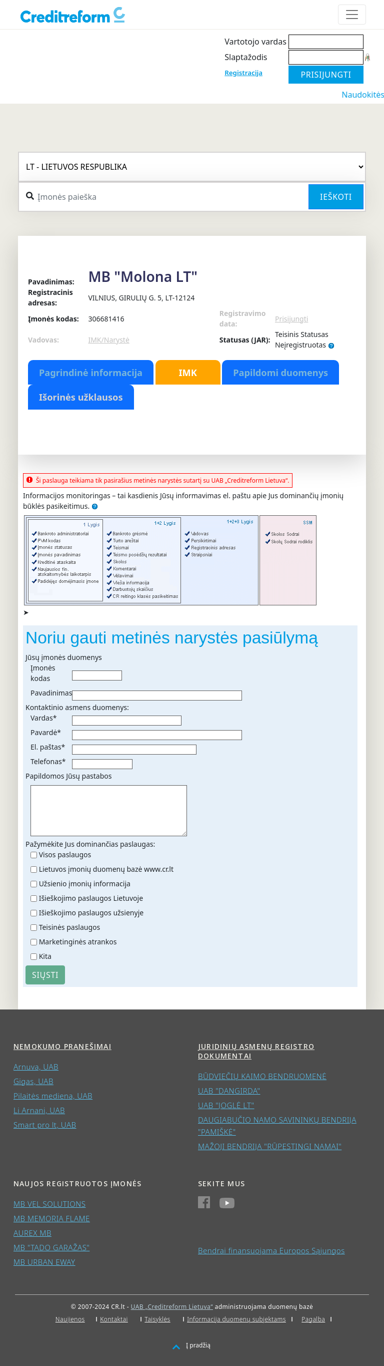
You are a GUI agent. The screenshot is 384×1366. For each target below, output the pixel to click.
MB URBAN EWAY (45, 1262)
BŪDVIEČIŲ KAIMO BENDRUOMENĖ (262, 1076)
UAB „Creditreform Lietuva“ (172, 1306)
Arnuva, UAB (36, 1067)
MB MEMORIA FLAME (52, 1218)
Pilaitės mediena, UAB (53, 1096)
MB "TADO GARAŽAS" (52, 1247)
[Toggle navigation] (352, 15)
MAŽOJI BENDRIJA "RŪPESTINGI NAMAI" (270, 1146)
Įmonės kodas (43, 673)
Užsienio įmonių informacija (84, 883)
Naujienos (70, 1319)
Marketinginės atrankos (78, 941)
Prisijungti (291, 318)
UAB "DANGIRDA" (229, 1091)
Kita (45, 956)
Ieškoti (336, 196)
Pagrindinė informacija (90, 373)
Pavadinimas (51, 693)
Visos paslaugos (65, 854)
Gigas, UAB (34, 1081)
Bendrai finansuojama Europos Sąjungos (271, 1250)
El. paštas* (47, 747)
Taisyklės (157, 1319)
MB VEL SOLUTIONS (50, 1204)
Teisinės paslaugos (69, 927)
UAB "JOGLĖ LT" (226, 1105)
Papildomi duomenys (280, 373)
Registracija (243, 72)
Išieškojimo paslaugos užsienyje (91, 912)
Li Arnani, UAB (39, 1110)
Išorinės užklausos (81, 397)
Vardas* (43, 718)
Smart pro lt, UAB (45, 1125)
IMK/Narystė (108, 340)
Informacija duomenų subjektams (236, 1319)
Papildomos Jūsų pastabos (69, 776)
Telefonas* (48, 761)
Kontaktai (114, 1319)
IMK (187, 373)
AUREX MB (33, 1233)
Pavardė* (45, 732)
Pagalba (313, 1319)
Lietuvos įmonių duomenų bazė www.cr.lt (106, 869)
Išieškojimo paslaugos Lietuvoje (91, 898)
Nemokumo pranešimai (63, 1046)
